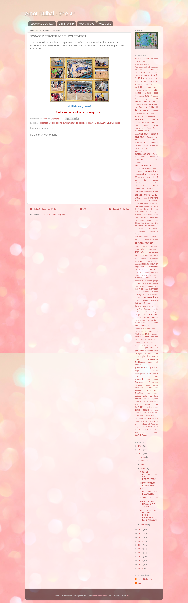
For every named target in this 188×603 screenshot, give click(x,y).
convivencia (147, 168)
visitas (138, 429)
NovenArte (152, 339)
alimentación (153, 87)
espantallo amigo (151, 261)
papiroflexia (139, 348)
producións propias (146, 367)
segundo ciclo (140, 401)
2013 (140, 568)
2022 (140, 533)
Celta (149, 131)
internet (145, 292)
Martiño (147, 314)
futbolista (138, 281)
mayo (143, 461)
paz (146, 348)
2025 (140, 450)
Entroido (138, 261)
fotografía (139, 278)
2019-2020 (150, 73)
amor (145, 90)
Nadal (146, 337)
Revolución (139, 391)
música (138, 337)
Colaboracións (55, 123)
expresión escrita (142, 269)
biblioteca (44, 123)
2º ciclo (144, 76)
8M (147, 84)
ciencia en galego (148, 133)
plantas (138, 357)
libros (156, 303)
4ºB (145, 81)
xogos (145, 435)
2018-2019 (140, 72)
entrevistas (154, 258)
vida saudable (146, 421)
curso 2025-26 (141, 201)
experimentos (141, 267)
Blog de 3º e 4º (66, 23)
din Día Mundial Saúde (146, 240)
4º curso (150, 78)
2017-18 (154, 70)
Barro (150, 104)
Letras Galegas (143, 303)
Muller (148, 334)
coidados (138, 151)
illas (156, 286)
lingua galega (142, 306)
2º (139, 75)
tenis (156, 410)
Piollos (148, 353)
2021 (140, 537)
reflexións (139, 388)
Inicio (82, 208)
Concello (139, 159)
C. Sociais (152, 120)
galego (155, 281)
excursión (154, 264)
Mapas (155, 312)
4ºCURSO (139, 84)
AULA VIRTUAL (86, 23)
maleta (137, 312)
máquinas (139, 314)
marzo (144, 468)
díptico (137, 246)
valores (150, 418)
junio (143, 457)
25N (136, 75)
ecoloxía (144, 246)
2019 (140, 545)
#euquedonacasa (142, 59)
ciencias (139, 136)
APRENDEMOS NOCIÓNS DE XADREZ (147, 504)
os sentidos (141, 345)
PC (151, 348)
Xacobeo (155, 432)
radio (149, 379)
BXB (152, 114)
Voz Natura (141, 432)
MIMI (140, 583)
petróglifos (139, 353)
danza (142, 204)
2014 (140, 564)
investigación (140, 294)
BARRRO (150, 107)
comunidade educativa (146, 157)
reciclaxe (138, 385)
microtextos (153, 331)
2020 (140, 541)
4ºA (141, 81)
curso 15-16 (141, 180)
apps (156, 93)
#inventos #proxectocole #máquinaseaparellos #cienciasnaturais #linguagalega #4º (146, 64)
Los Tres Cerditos (142, 309)
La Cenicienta (152, 294)
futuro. (149, 281)
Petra (156, 351)
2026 (140, 446)
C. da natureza (148, 117)
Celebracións (141, 131)
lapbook (138, 298)
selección (149, 401)
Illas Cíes (139, 289)
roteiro (148, 393)
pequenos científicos (144, 351)
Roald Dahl (152, 391)
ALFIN (138, 87)
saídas (138, 396)
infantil (146, 289)
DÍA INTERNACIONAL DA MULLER (148, 491)
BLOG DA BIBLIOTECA (42, 23)
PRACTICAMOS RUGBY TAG (147, 484)
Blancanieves (140, 114)
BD (157, 107)
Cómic (155, 154)
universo (142, 418)
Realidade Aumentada (146, 382)
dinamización (93, 123)
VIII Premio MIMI (150, 427)
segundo (155, 399)
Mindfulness (139, 334)
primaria (138, 365)
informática (153, 289)
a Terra (154, 84)
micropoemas (140, 331)
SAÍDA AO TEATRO (149, 498)
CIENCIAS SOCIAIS (143, 148)
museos (155, 334)
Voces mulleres (150, 429)
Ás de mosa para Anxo (144, 99)
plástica (146, 356)
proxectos (140, 379)
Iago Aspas (139, 286)
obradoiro (145, 342)
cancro (137, 125)
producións (154, 365)
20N (156, 73)
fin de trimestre (152, 275)
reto (156, 388)
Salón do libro (150, 396)
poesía (137, 359)
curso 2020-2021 (145, 192)
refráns (149, 388)
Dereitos (146, 206)
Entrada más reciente (43, 208)
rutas (156, 393)
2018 (140, 549)
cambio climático (142, 123)
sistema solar (150, 404)
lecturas (138, 300)
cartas (155, 125)
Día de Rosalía (152, 220)
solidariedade (152, 407)
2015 (140, 560)
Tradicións (139, 415)
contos (137, 168)
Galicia (138, 283)
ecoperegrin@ (153, 246)
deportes (83, 123)
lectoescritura (151, 297)
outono (155, 345)
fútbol (156, 278)
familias (154, 272)
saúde (117, 123)
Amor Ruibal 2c (145, 579)
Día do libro (149, 223)
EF (108, 123)
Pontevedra (153, 359)
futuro (144, 281)
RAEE (156, 379)
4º (144, 78)
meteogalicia (139, 328)
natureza (154, 337)
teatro (137, 410)
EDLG (103, 123)
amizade (138, 90)
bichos (155, 111)
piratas (155, 353)
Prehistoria (140, 362)
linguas (155, 306)
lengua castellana (150, 300)
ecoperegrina (139, 249)
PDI (112, 123)
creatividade (151, 171)
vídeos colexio (141, 424)
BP (148, 114)
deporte (155, 204)
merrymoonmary (99, 596)
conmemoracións (144, 165)
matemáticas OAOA (146, 323)
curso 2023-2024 (70, 123)
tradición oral (153, 413)
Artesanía (154, 96)
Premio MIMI (152, 362)
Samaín (138, 399)
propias (137, 371)
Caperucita (146, 125)
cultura (143, 174)
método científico (151, 328)
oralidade (154, 342)
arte (147, 95)
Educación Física (150, 256)
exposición (153, 267)
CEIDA (137, 128)
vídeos (155, 421)
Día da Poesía (140, 220)
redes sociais (152, 385)
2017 (140, 553)
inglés (137, 292)
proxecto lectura (146, 376)
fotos (148, 278)
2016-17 (144, 70)
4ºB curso (153, 81)
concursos (139, 162)
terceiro (138, 413)
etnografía (145, 264)
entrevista (144, 258)
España (138, 264)
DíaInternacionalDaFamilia (145, 237)
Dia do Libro (139, 223)
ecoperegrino (153, 249)
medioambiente (142, 326)
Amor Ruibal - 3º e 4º (49, 14)
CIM (156, 148)
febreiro (138, 275)
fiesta (143, 275)
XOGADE (139, 435)
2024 (140, 453)
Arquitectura (139, 96)
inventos (155, 292)
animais (148, 93)
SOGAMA (139, 407)
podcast (155, 357)
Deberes (148, 204)
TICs (144, 413)
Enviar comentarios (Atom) (54, 214)
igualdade (149, 286)
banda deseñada (141, 104)
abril (143, 465)
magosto (154, 309)
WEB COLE (105, 23)
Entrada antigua (119, 208)
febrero (144, 525)
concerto (154, 160)
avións (155, 102)
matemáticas (152, 317)
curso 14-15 (152, 177)
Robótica (139, 393)
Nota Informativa (141, 339)
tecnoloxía (147, 410)
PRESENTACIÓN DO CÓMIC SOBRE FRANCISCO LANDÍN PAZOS (148, 515)
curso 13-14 (142, 177)
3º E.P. (138, 78)
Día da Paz (153, 217)
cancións (154, 123)
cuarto (137, 174)
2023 (140, 529)
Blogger (129, 596)
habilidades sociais (150, 283)
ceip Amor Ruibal (150, 128)
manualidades (146, 312)
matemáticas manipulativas (146, 320)
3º (148, 75)
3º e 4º (154, 75)
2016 (140, 557)
